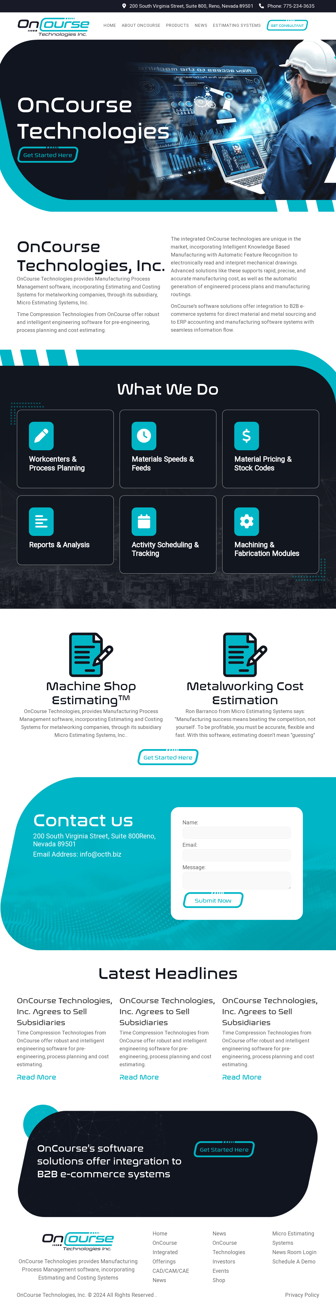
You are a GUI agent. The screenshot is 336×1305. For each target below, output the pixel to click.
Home (110, 25)
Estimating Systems (237, 25)
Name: (190, 823)
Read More (36, 1076)
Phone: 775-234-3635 (287, 6)
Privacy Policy (302, 1295)
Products (177, 25)
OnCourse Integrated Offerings (165, 1252)
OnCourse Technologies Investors (229, 1252)
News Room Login (294, 1252)
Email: (189, 845)
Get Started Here (47, 154)
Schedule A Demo (293, 1262)
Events (221, 1271)
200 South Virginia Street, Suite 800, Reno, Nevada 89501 (187, 6)
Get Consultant (287, 25)
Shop (219, 1280)
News (201, 25)
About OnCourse (141, 25)
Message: (194, 867)
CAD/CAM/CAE (171, 1271)
